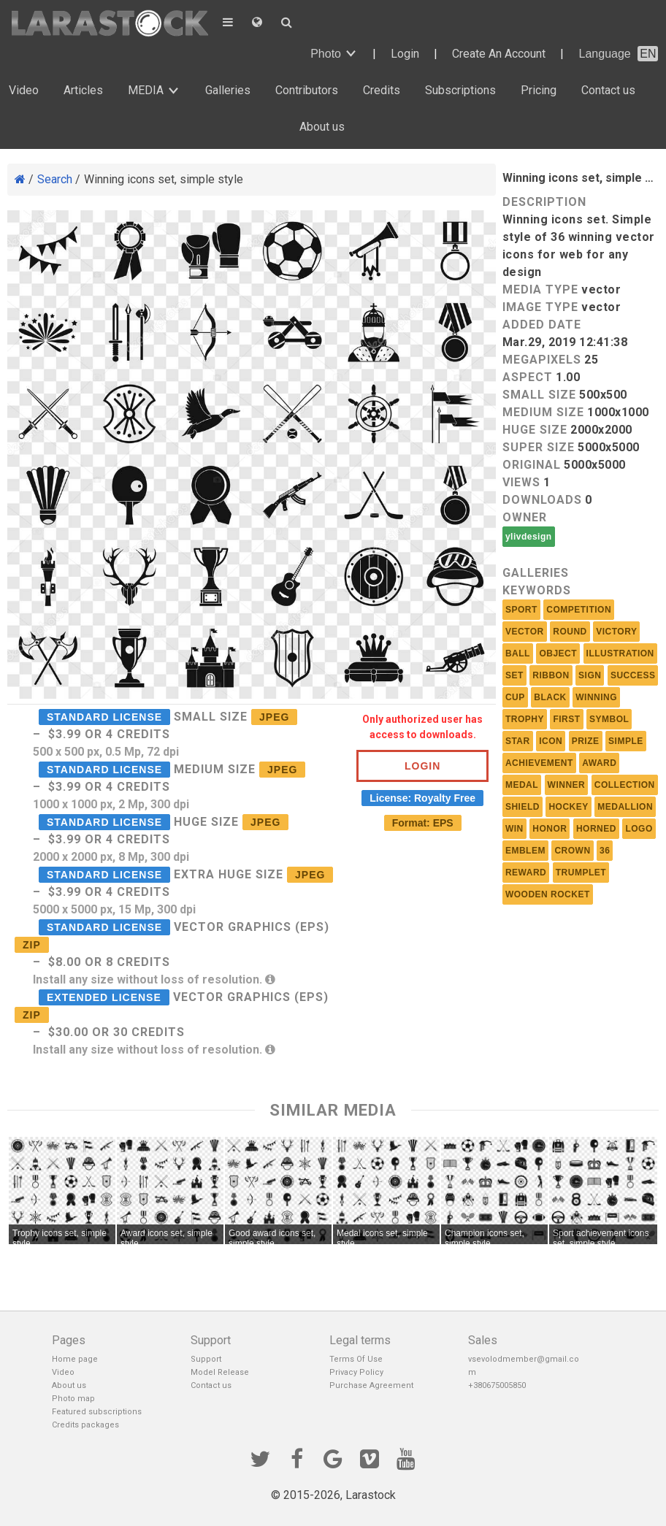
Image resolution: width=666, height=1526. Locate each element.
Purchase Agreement (371, 1385)
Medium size (543, 412)
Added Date (541, 324)
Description (544, 202)
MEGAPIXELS (541, 360)
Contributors (306, 90)
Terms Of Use (356, 1359)
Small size (539, 395)
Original (531, 465)
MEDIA (146, 90)
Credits (381, 90)
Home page (75, 1359)
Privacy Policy (356, 1372)
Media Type (540, 289)
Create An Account (499, 54)
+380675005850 (497, 1385)
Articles (83, 90)
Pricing (538, 90)
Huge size (534, 430)
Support (206, 1359)
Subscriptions (460, 90)
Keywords (536, 590)
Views (521, 482)
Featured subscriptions (97, 1411)
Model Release (220, 1372)
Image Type (540, 307)
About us (322, 127)
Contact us (608, 90)
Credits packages (85, 1425)
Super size (538, 447)
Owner (524, 517)
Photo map (73, 1398)
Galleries (227, 90)
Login (405, 54)
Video (24, 90)
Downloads (542, 500)
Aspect (527, 377)
